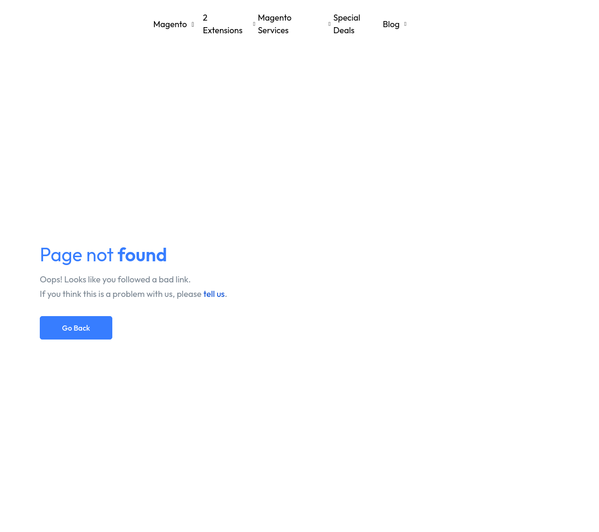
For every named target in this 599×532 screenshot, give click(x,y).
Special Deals (346, 24)
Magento (200, 24)
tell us (214, 293)
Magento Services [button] (275, 24)
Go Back (76, 327)
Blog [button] (391, 24)
